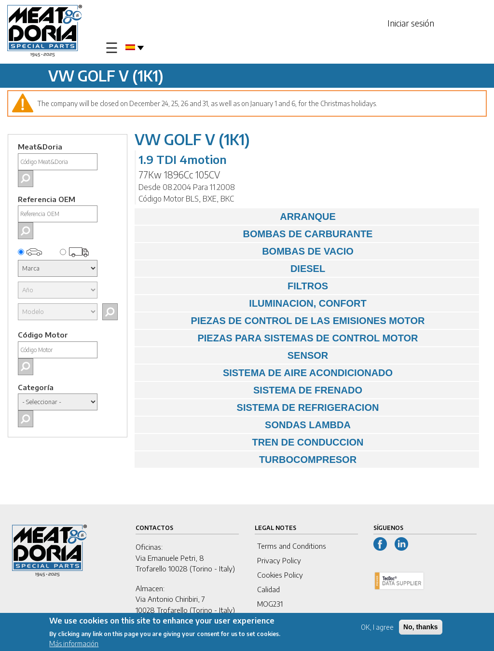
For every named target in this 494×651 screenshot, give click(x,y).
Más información (73, 645)
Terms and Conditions (291, 546)
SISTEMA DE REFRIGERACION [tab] (259, 407)
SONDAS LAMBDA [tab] (245, 425)
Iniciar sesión (410, 22)
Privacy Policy (279, 560)
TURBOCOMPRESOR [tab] (248, 459)
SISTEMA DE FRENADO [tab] (250, 390)
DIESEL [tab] (232, 268)
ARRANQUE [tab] (237, 216)
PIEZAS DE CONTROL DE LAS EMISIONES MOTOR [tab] (282, 320)
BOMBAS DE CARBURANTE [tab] (255, 234)
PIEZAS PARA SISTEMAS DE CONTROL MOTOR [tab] (278, 338)
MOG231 (270, 603)
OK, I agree (377, 628)
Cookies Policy (280, 574)
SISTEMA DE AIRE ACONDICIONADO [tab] (266, 372)
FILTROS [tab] (233, 286)
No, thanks (420, 628)
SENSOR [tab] (233, 355)
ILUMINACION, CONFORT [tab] (253, 303)
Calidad (268, 589)
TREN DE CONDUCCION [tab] (251, 442)
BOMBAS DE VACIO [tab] (246, 251)
